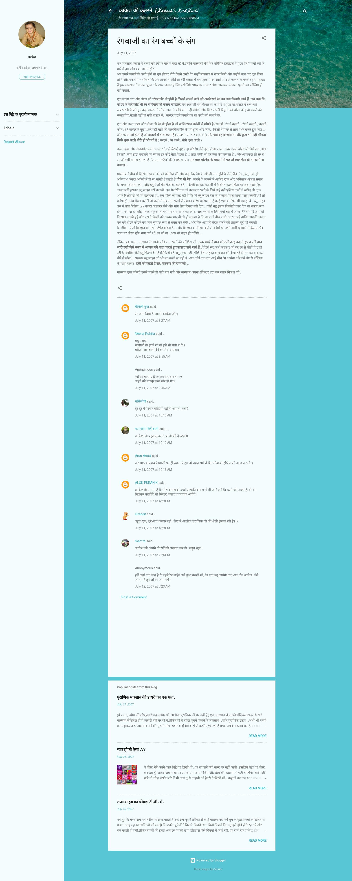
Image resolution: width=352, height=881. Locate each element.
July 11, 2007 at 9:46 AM (152, 388)
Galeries (217, 869)
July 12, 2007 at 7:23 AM (152, 586)
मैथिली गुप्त (142, 307)
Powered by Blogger (208, 860)
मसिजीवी (140, 401)
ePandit (140, 514)
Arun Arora (143, 456)
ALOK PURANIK (146, 483)
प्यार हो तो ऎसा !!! (131, 750)
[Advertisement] (293, 96)
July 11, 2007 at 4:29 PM (152, 501)
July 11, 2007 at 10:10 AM (153, 415)
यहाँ (137, 18)
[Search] (305, 12)
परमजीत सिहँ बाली (146, 429)
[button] (263, 38)
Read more (257, 736)
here (203, 18)
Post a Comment (134, 597)
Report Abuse (14, 142)
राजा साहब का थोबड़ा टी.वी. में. (140, 802)
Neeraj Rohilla (145, 334)
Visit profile (32, 76)
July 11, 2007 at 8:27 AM (152, 321)
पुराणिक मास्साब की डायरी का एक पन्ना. (146, 697)
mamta (140, 541)
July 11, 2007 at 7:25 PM (152, 555)
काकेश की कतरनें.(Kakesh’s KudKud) (158, 10)
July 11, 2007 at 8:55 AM (152, 357)
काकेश (32, 57)
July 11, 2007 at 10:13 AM (153, 470)
